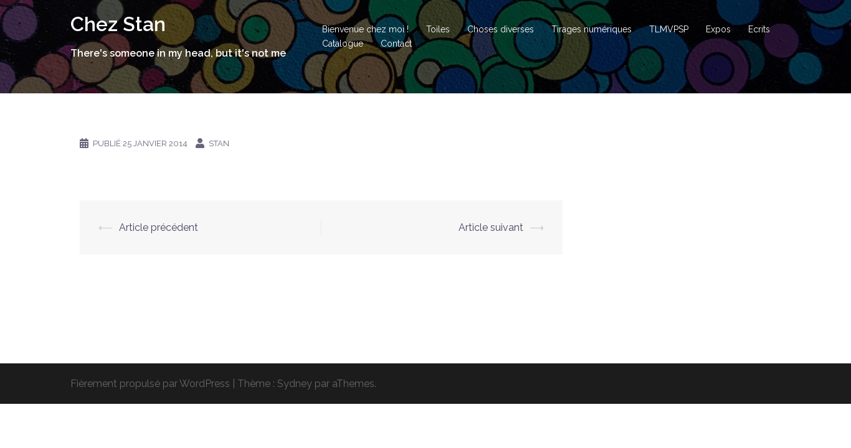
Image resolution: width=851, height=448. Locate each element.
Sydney (294, 384)
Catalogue (342, 44)
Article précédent (158, 227)
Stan (219, 143)
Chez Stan (118, 23)
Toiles (438, 29)
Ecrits (759, 29)
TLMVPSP (668, 29)
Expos (718, 29)
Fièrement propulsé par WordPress (150, 384)
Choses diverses (500, 29)
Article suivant (491, 227)
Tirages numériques (591, 29)
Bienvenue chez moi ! (365, 29)
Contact (396, 44)
